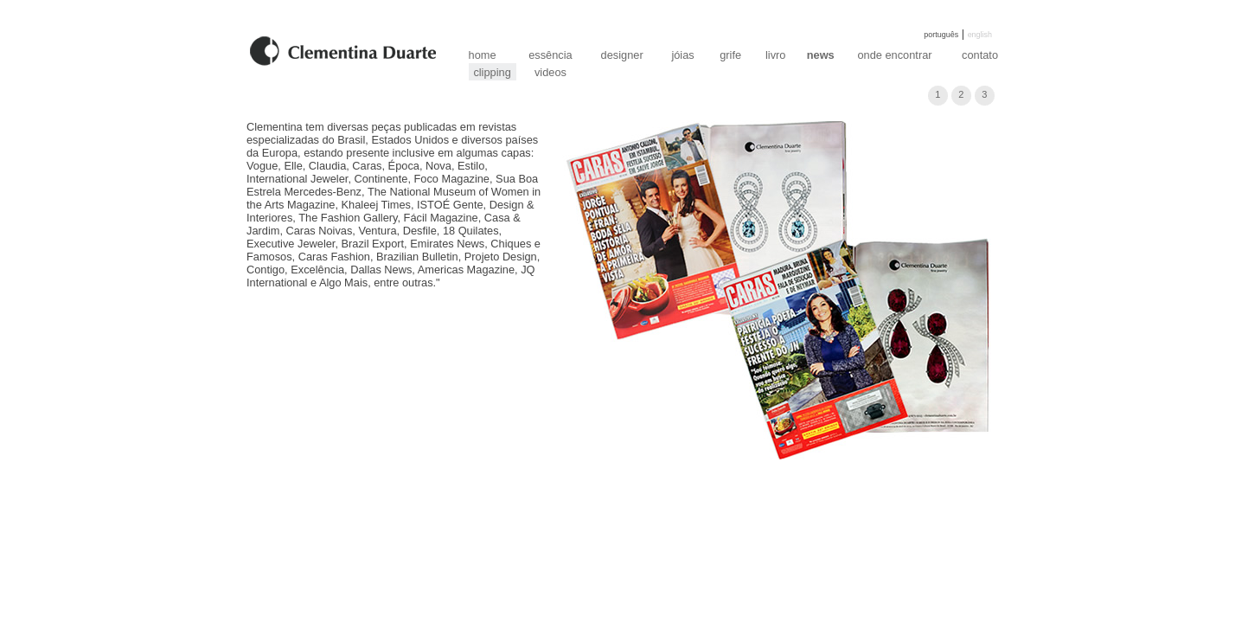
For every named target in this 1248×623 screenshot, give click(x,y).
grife (730, 54)
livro (775, 54)
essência (550, 54)
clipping (491, 72)
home (482, 54)
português (941, 34)
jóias (682, 54)
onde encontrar (894, 54)
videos (550, 72)
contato (980, 54)
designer (622, 54)
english (980, 34)
